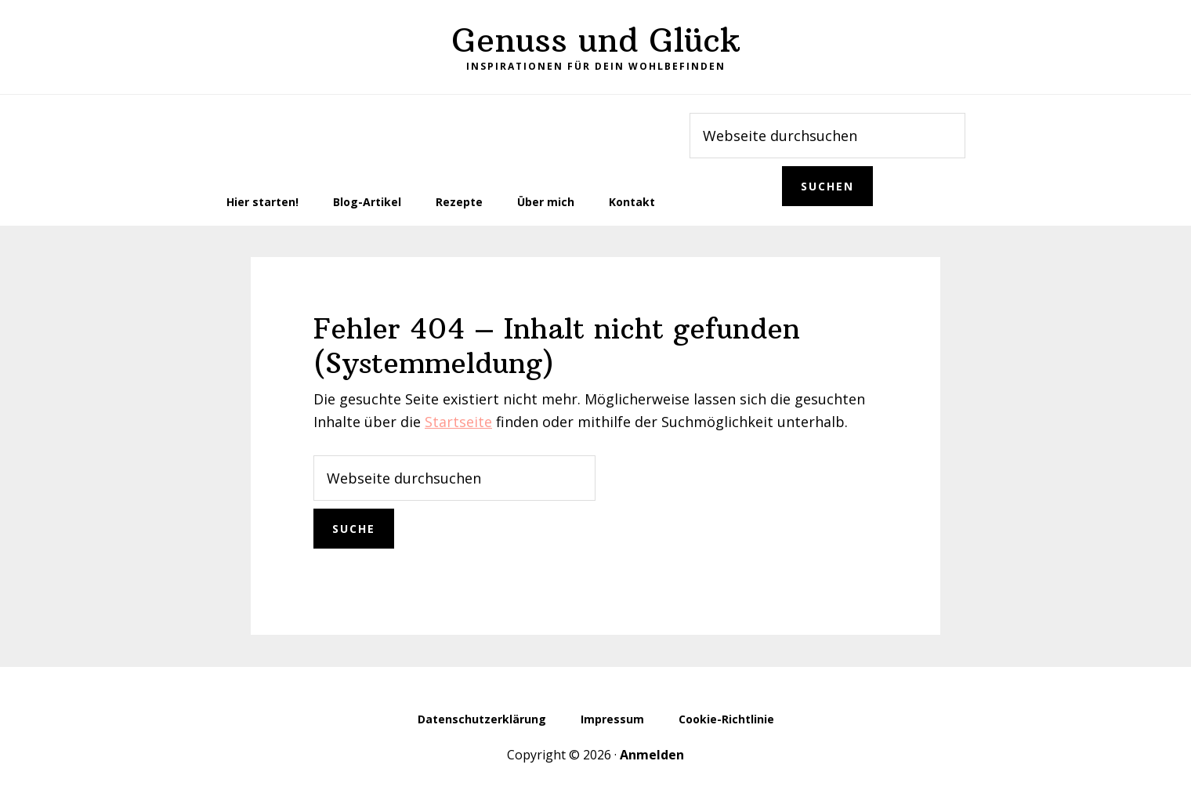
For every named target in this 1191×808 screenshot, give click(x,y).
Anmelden (652, 754)
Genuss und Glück (595, 40)
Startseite (458, 421)
